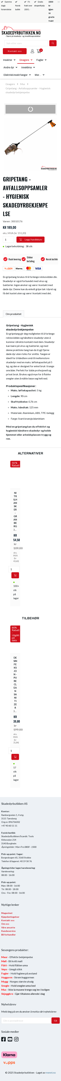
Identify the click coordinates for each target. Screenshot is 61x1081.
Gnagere (24, 60)
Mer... (38, 75)
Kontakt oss (15, 51)
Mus (22, 83)
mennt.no (51, 1072)
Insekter (7, 60)
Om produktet (13, 313)
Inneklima (26, 67)
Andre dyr (8, 67)
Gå (55, 1020)
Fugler (39, 60)
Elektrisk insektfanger (15, 75)
